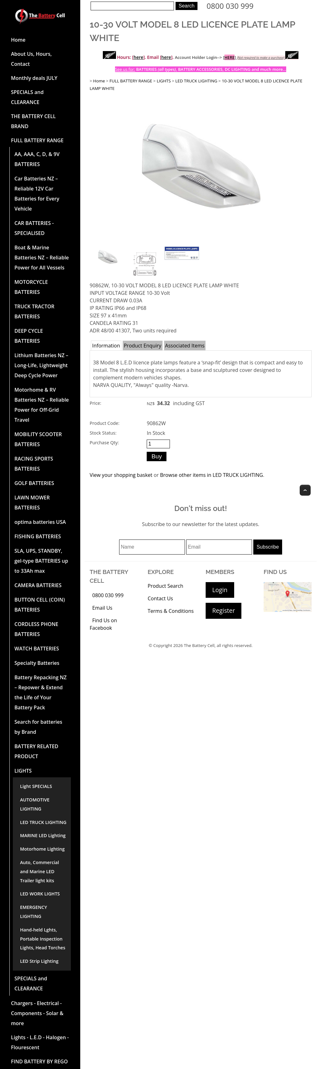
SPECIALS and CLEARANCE (27, 97)
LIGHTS (23, 770)
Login (220, 590)
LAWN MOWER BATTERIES (32, 502)
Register (223, 610)
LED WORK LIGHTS (40, 894)
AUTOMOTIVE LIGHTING (35, 804)
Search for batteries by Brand (38, 726)
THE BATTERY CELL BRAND (33, 121)
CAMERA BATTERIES (37, 585)
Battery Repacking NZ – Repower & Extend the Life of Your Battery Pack (40, 692)
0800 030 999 (230, 6)
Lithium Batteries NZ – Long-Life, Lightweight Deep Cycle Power (41, 365)
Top (305, 490)
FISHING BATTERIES (37, 536)
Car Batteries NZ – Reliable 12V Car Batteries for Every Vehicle (36, 193)
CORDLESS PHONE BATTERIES (36, 629)
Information (106, 345)
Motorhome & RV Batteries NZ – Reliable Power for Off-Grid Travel (41, 404)
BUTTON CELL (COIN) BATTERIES (39, 604)
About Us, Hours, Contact (31, 58)
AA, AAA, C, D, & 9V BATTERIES (37, 159)
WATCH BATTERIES (36, 648)
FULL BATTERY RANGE (37, 140)
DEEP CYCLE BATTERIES (28, 335)
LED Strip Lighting (39, 961)
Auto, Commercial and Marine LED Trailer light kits (39, 871)
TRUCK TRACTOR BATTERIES (34, 311)
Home (18, 39)
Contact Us (160, 598)
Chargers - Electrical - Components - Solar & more (37, 1013)
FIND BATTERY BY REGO (39, 1061)
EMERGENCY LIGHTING (33, 911)
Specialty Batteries (36, 663)
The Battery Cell (199, 645)
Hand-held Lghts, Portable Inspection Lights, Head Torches (42, 939)
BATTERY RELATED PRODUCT (36, 751)
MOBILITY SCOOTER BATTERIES (38, 439)
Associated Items (185, 345)
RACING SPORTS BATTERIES (33, 463)
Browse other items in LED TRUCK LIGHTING (211, 475)
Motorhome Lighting (42, 849)
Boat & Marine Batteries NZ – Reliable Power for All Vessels (41, 257)
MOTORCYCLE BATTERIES (31, 287)
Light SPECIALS (36, 786)
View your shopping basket (121, 475)
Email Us (102, 607)
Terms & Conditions (171, 611)
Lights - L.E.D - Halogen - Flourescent (40, 1042)
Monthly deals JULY (34, 78)
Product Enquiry (142, 345)
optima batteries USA (40, 522)
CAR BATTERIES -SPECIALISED (34, 228)
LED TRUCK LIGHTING (43, 822)
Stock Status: (103, 433)
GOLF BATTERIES (34, 483)
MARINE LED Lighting (43, 835)
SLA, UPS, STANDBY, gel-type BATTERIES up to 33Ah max (41, 560)
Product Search (165, 585)
